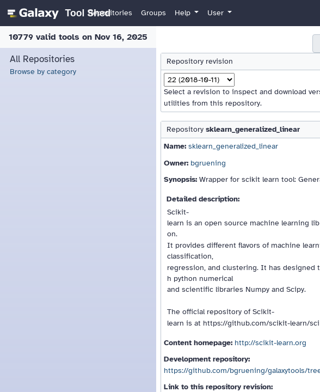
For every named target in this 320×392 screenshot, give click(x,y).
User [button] (216, 12)
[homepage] (57, 13)
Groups (153, 12)
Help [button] (184, 12)
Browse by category (43, 71)
